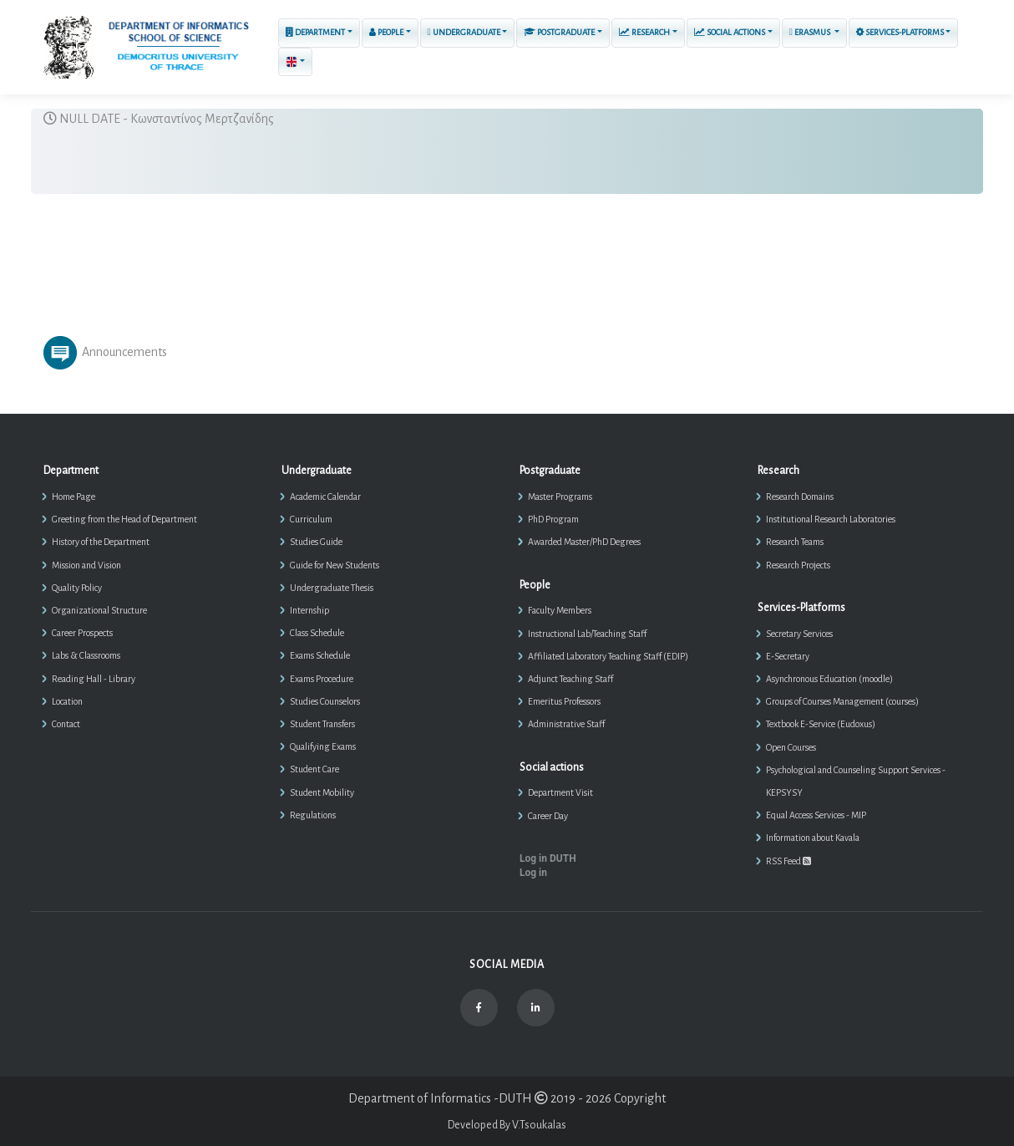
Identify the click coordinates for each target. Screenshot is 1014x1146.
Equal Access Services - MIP (816, 815)
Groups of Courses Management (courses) (842, 701)
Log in (533, 873)
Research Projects (798, 565)
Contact (66, 724)
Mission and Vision (86, 565)
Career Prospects (82, 633)
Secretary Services (799, 634)
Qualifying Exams (323, 746)
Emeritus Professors (564, 701)
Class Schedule (317, 633)
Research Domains (800, 497)
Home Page (73, 497)
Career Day (548, 816)
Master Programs (560, 497)
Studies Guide (316, 542)
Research (644, 32)
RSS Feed (788, 861)
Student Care (314, 769)
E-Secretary (787, 656)
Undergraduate (464, 32)
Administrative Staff (566, 724)
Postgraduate (559, 32)
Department (315, 32)
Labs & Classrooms (86, 655)
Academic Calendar (325, 497)
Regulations (313, 815)
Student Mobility (322, 792)
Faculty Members (559, 610)
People (386, 32)
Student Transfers (322, 724)
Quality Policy (77, 588)
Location (67, 701)
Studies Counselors (325, 701)
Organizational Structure (99, 610)
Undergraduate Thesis (331, 588)
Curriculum (311, 519)
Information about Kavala (812, 838)
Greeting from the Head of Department (124, 519)
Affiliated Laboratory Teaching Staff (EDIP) (608, 656)
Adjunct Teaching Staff (570, 679)
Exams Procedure (321, 679)
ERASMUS (810, 32)
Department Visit (560, 792)
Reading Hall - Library (93, 679)
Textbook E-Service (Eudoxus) (820, 724)
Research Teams (795, 542)
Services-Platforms (900, 32)
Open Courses (791, 747)
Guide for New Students (334, 565)
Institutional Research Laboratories (830, 519)
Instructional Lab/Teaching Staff (587, 634)
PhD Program (553, 519)
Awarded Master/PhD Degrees (584, 542)
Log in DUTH (548, 858)
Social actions (729, 32)
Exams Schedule (320, 655)
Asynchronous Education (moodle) (829, 679)
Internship (309, 610)
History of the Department (101, 542)
